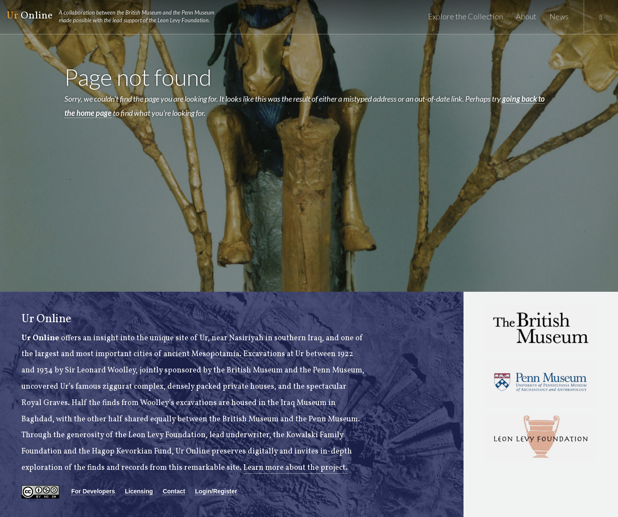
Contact (174, 491)
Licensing (139, 491)
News (559, 16)
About (526, 16)
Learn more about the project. (295, 468)
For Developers (93, 491)
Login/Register (216, 491)
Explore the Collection (465, 16)
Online (114, 16)
